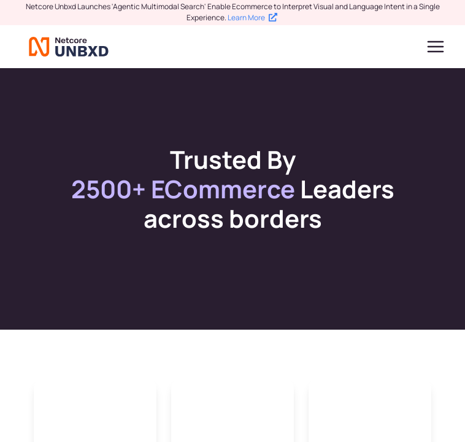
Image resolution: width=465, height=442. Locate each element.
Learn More (252, 17)
